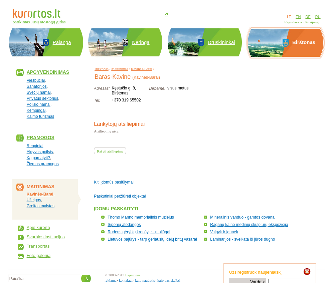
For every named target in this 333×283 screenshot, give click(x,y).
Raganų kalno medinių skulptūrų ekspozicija (249, 224)
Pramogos (40, 137)
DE (307, 17)
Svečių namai (39, 92)
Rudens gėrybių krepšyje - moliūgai (139, 232)
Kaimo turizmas (40, 116)
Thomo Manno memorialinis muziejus (141, 217)
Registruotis (293, 22)
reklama (110, 280)
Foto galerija (39, 255)
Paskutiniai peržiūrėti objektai (120, 196)
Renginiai (35, 146)
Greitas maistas (40, 206)
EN (298, 17)
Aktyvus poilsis (40, 152)
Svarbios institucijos (46, 236)
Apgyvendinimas (48, 72)
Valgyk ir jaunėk (224, 232)
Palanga (62, 42)
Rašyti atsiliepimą (110, 151)
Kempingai (36, 110)
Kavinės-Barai (40, 194)
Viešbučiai (36, 80)
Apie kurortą (38, 227)
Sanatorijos (37, 86)
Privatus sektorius (42, 98)
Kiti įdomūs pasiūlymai (114, 182)
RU (318, 17)
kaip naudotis (145, 280)
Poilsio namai (38, 104)
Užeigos (34, 200)
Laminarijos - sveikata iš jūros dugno (242, 239)
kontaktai (126, 280)
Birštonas (102, 69)
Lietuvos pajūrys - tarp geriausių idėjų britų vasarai (152, 239)
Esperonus (133, 275)
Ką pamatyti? (38, 158)
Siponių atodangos (124, 224)
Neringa (141, 42)
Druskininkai (221, 42)
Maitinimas (119, 69)
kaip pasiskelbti (168, 280)
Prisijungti (313, 22)
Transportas (38, 246)
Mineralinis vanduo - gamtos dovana (242, 217)
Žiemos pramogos (43, 164)
